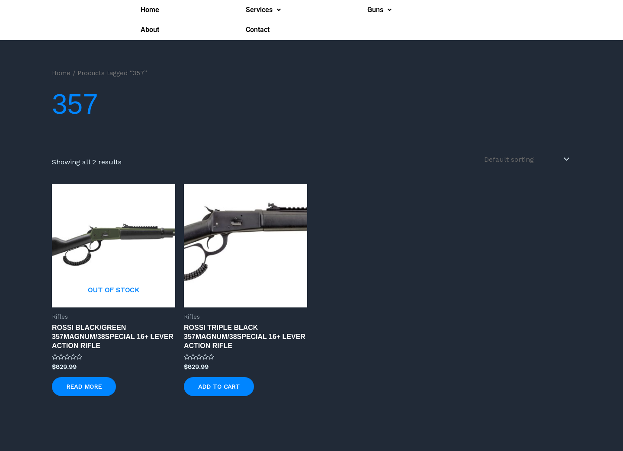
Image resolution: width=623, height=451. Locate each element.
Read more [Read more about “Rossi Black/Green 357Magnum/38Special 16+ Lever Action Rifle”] (84, 386)
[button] (263, 10)
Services (263, 10)
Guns (379, 10)
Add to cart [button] (219, 386)
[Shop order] (526, 159)
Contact (258, 30)
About (150, 30)
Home (150, 10)
